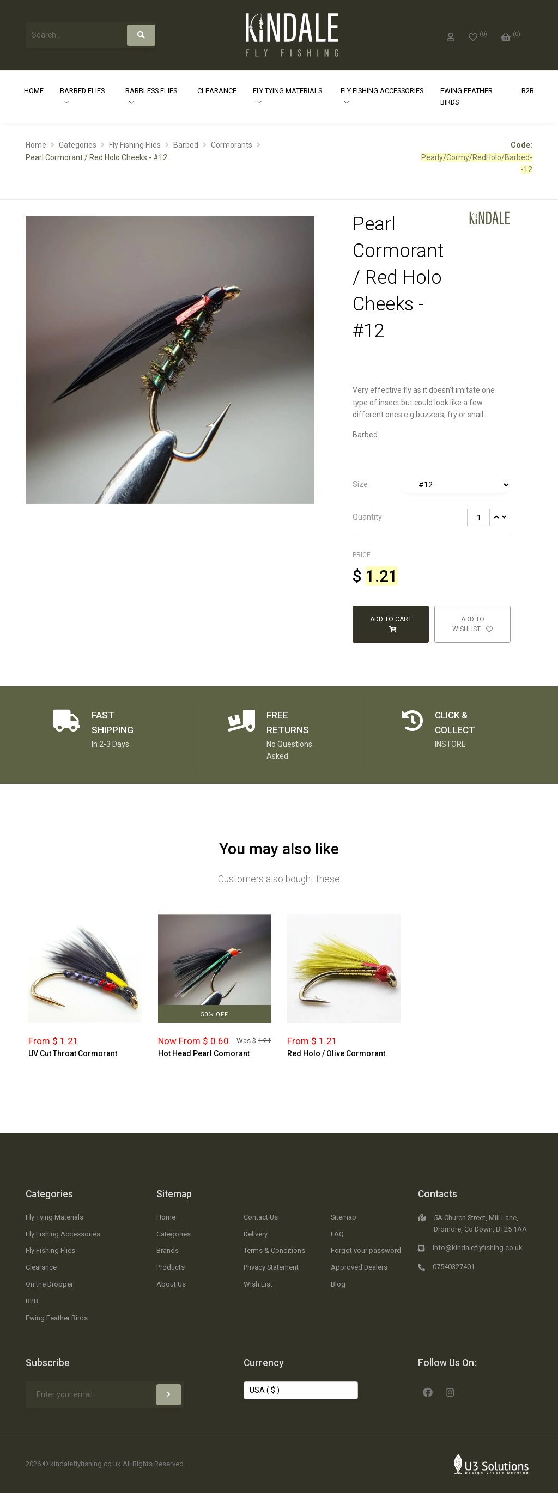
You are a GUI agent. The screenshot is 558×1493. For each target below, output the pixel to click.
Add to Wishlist (472, 624)
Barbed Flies (82, 91)
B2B (527, 91)
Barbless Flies (151, 91)
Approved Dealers (359, 1267)
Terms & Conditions (274, 1250)
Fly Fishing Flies (135, 145)
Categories (77, 145)
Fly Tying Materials (287, 91)
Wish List (258, 1284)
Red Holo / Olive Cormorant (336, 1053)
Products (170, 1267)
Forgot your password (366, 1250)
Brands (167, 1250)
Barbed (185, 145)
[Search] (141, 35)
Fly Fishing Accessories (382, 91)
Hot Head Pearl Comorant (204, 1053)
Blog (338, 1284)
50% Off (214, 1014)
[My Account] (450, 35)
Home (34, 91)
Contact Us (261, 1217)
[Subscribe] (168, 1394)
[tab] (432, 485)
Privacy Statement (271, 1267)
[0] (478, 35)
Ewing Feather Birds (466, 96)
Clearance (216, 91)
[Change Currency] (301, 1390)
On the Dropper (49, 1284)
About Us (171, 1284)
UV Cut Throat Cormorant (72, 1053)
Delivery (256, 1234)
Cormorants (231, 145)
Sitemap (174, 1194)
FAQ (337, 1234)
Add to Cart (391, 624)
